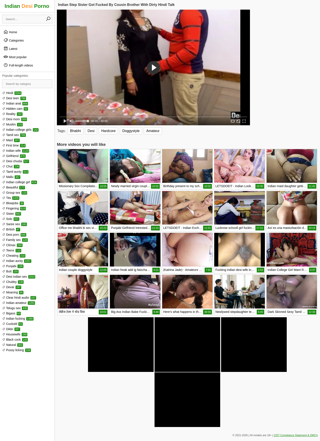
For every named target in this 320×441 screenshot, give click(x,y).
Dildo (11, 329)
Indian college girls (20, 129)
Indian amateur (18, 303)
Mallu (11, 177)
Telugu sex (15, 308)
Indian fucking (17, 318)
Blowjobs (13, 203)
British (11, 229)
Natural (12, 345)
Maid (11, 140)
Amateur (152, 131)
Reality (12, 114)
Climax (12, 245)
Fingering (14, 208)
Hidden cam (15, 108)
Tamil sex (14, 135)
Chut (10, 166)
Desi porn (14, 234)
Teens (11, 250)
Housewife (14, 334)
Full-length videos (18, 65)
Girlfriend (14, 156)
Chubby (13, 282)
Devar (11, 287)
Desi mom (14, 119)
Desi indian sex (18, 276)
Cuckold (12, 324)
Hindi (11, 93)
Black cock (15, 339)
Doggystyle (131, 131)
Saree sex (14, 224)
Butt (10, 271)
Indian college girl (19, 182)
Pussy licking (16, 350)
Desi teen (14, 98)
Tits (10, 198)
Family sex (15, 240)
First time (14, 145)
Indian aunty (16, 261)
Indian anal (15, 103)
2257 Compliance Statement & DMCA (296, 435)
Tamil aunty (15, 171)
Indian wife (15, 150)
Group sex (14, 192)
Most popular (15, 56)
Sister (11, 213)
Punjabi (12, 266)
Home (10, 32)
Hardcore (108, 131)
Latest (10, 48)
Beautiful (13, 187)
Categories (13, 40)
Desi (91, 131)
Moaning (12, 292)
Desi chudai (15, 161)
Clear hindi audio (19, 297)
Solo (10, 219)
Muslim (12, 124)
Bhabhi (75, 131)
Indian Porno (27, 6)
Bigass (11, 313)
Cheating (13, 255)
